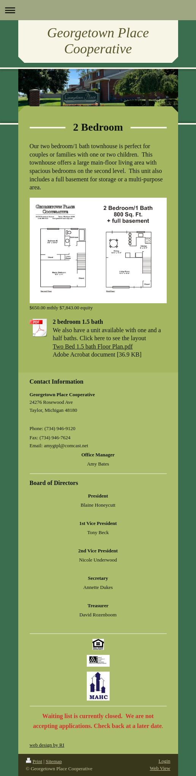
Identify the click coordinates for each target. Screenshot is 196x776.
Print (34, 761)
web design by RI (47, 745)
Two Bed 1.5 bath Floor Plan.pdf (93, 346)
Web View (160, 768)
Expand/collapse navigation (98, 10)
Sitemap (54, 761)
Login (164, 761)
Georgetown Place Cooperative (98, 40)
